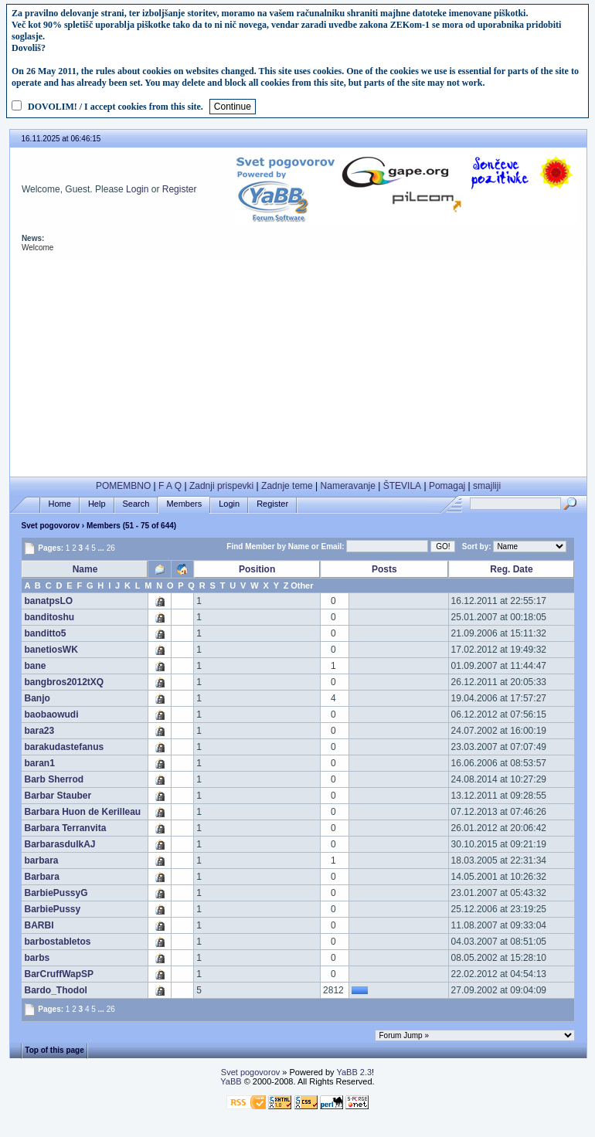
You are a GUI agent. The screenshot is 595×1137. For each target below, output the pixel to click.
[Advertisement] (297, 368)
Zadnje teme (287, 485)
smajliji (487, 485)
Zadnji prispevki (221, 485)
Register (179, 189)
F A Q (170, 485)
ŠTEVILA (402, 485)
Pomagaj (447, 485)
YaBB (230, 1081)
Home (60, 504)
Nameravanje (348, 485)
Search (136, 504)
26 (111, 548)
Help (97, 504)
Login (137, 189)
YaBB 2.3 (354, 1072)
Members (183, 504)
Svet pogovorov (50, 525)
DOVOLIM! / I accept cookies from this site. (115, 106)
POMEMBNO (123, 485)
